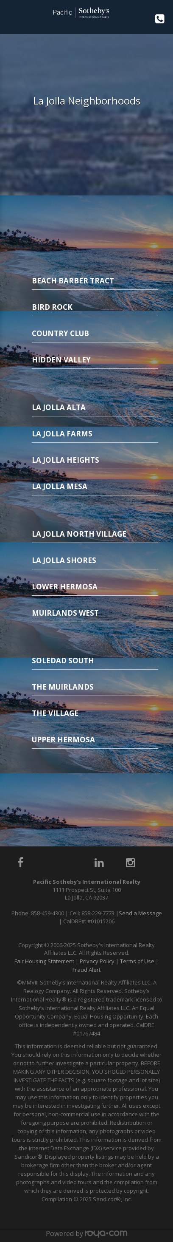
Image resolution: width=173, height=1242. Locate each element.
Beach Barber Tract (73, 281)
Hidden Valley (61, 360)
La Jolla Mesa (59, 486)
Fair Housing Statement (44, 961)
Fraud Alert (86, 969)
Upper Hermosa (63, 739)
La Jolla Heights (65, 460)
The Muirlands (63, 687)
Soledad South (63, 660)
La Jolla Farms (62, 434)
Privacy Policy (97, 961)
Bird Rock (52, 307)
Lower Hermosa (65, 586)
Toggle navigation (10, 16)
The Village (55, 713)
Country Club (60, 333)
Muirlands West (65, 613)
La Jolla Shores (64, 560)
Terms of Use (137, 961)
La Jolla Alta (59, 407)
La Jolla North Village (79, 534)
